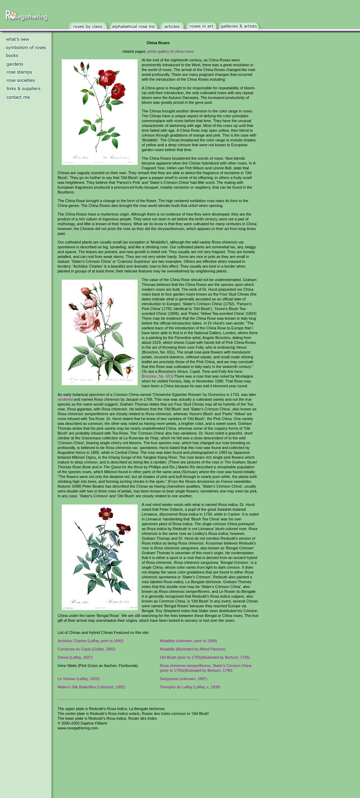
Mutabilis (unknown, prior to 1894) (188, 641)
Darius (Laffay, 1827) (75, 657)
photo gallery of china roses (171, 51)
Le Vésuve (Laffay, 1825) (79, 679)
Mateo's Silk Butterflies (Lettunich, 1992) (92, 687)
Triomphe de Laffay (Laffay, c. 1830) (190, 687)
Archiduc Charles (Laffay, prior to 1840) (90, 641)
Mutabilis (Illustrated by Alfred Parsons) (193, 649)
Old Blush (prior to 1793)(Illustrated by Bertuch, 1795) (205, 657)
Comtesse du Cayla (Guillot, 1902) (87, 649)
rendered (65, 399)
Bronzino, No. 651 (157, 376)
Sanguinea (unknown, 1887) (184, 679)
